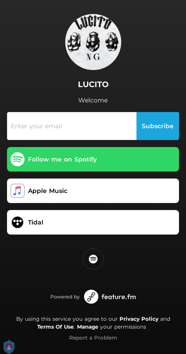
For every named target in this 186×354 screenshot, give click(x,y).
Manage (87, 326)
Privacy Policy (138, 318)
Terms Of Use (55, 326)
